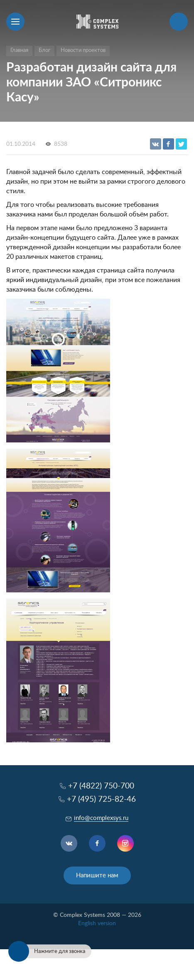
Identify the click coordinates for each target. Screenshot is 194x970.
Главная (19, 50)
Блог (44, 50)
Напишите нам (97, 875)
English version (97, 923)
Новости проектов (83, 50)
